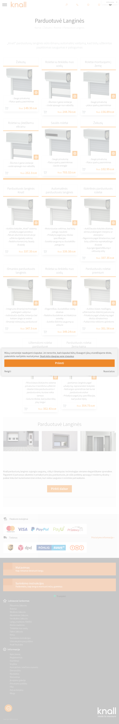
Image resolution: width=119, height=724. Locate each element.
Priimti (59, 363)
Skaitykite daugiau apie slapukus (57, 356)
